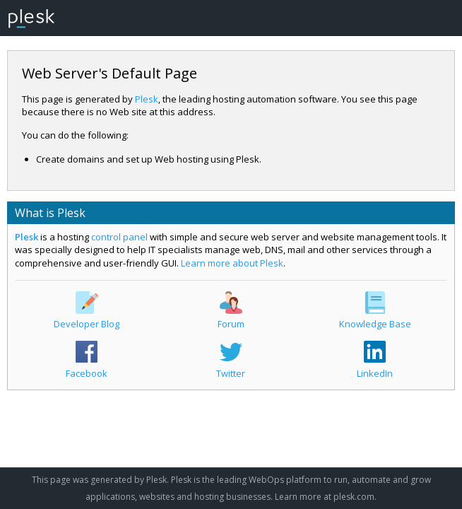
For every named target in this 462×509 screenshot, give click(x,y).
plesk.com (353, 497)
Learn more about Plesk (232, 263)
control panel (119, 236)
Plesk (146, 99)
